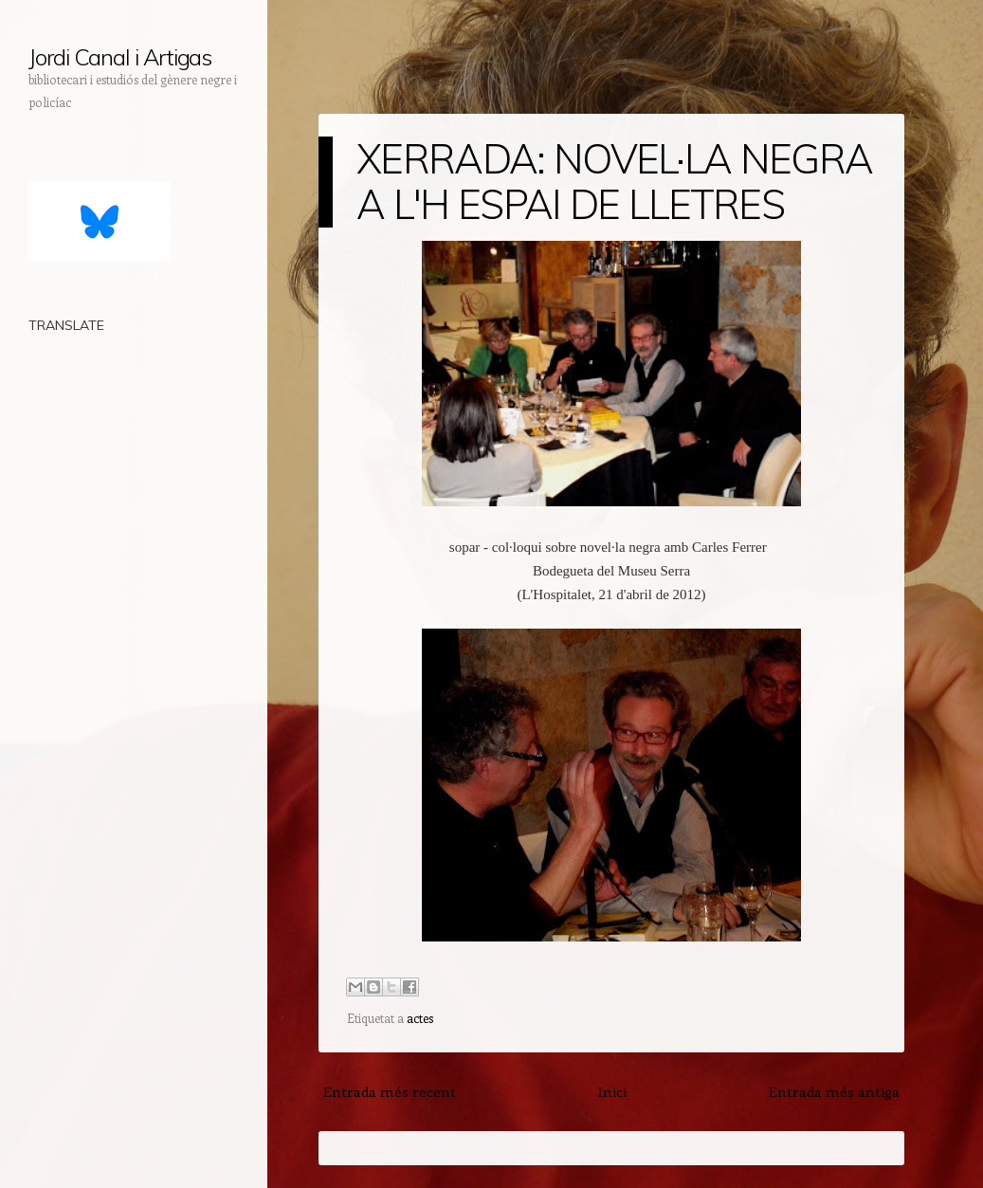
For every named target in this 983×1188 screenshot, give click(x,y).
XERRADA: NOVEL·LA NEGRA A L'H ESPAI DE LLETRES (614, 181)
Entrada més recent (389, 1091)
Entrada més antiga (834, 1091)
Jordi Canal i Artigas (119, 57)
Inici (612, 1091)
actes (420, 1018)
